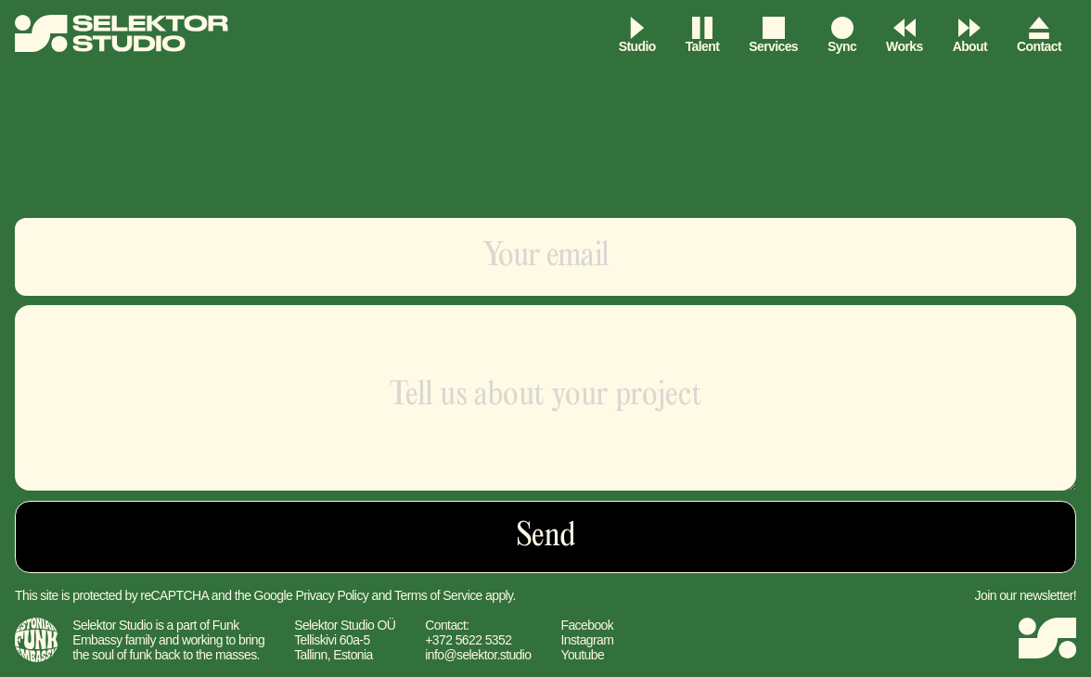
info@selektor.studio (478, 654)
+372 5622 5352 (468, 639)
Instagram (586, 639)
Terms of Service (438, 595)
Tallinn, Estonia (333, 654)
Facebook (586, 625)
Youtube (582, 654)
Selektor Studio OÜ (344, 625)
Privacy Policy (331, 595)
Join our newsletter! (1025, 595)
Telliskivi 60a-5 (331, 639)
